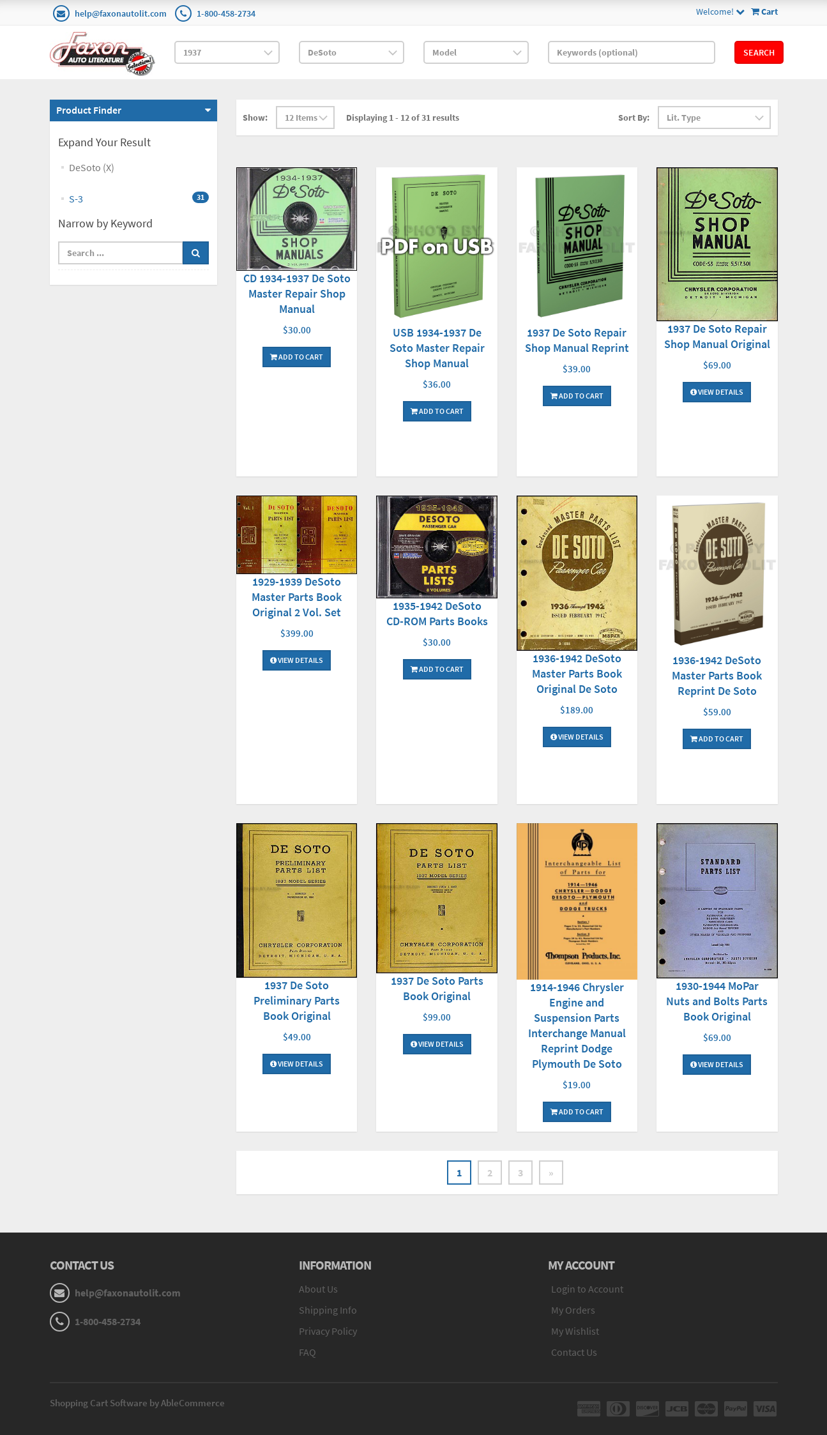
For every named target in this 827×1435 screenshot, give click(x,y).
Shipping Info (328, 1309)
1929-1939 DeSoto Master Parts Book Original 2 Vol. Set (297, 596)
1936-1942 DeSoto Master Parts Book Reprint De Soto (717, 675)
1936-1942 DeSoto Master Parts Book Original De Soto (577, 673)
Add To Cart (296, 356)
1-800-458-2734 (226, 13)
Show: (255, 117)
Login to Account (587, 1288)
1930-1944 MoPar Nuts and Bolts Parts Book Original (717, 1001)
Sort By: (633, 117)
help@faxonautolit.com (121, 13)
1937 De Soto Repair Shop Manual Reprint (577, 340)
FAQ (307, 1352)
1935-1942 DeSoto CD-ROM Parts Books (437, 613)
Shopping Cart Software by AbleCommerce (137, 1403)
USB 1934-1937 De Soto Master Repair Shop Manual (437, 347)
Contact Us (574, 1352)
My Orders (573, 1309)
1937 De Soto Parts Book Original (437, 988)
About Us (318, 1288)
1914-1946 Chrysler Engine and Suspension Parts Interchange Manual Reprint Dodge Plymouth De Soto (577, 1025)
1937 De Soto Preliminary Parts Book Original (297, 1000)
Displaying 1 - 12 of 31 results (402, 117)
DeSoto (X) (91, 167)
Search (759, 52)
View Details (716, 392)
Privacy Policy (328, 1331)
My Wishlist (575, 1331)
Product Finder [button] (88, 109)
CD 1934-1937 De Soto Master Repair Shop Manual (297, 293)
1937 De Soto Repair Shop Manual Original (717, 336)
